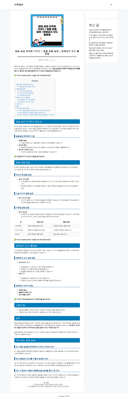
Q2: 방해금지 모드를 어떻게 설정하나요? (31, 112)
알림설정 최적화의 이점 (26, 87)
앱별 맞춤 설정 (20, 89)
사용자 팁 (18, 104)
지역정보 (18, 4)
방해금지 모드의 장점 (25, 102)
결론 (17, 106)
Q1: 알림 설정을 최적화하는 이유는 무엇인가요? (33, 110)
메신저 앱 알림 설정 (24, 91)
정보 (47, 382)
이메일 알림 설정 (23, 95)
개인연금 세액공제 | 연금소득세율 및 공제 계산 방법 (48, 384)
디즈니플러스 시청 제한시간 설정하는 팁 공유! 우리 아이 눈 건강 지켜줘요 (101, 37)
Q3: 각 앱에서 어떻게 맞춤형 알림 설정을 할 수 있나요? (35, 115)
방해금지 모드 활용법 (22, 97)
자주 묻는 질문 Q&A (22, 108)
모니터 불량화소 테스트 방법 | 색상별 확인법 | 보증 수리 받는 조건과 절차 (48, 386)
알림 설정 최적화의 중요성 (24, 84)
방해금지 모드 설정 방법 (26, 100)
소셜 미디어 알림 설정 (25, 93)
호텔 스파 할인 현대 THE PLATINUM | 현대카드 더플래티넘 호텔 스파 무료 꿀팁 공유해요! (101, 55)
